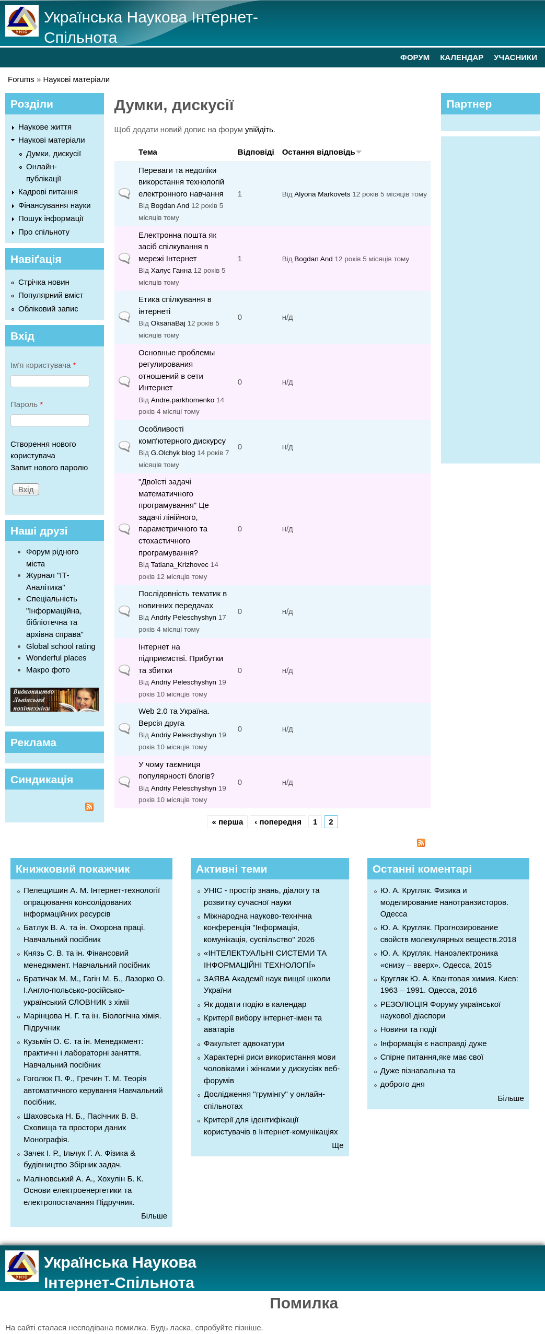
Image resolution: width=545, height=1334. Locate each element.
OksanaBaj (168, 323)
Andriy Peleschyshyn (183, 617)
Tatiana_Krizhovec (179, 565)
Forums (21, 79)
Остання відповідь (322, 151)
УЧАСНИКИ (515, 57)
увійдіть (259, 129)
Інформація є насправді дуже (433, 1043)
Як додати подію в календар (255, 1004)
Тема (147, 151)
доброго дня (402, 1084)
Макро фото (48, 669)
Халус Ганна (171, 270)
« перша (227, 821)
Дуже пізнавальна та (418, 1070)
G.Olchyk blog (173, 453)
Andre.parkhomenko (183, 400)
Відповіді (256, 151)
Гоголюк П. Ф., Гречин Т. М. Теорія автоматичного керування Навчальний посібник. (93, 1090)
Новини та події (408, 1029)
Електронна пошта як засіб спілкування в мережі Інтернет (177, 246)
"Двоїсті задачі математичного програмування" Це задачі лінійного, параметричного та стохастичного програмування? (173, 516)
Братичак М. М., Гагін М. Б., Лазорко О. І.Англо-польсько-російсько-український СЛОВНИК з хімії (94, 990)
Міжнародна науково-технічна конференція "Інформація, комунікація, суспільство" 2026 (259, 927)
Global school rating (61, 646)
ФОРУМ (415, 57)
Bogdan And (170, 206)
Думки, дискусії (53, 153)
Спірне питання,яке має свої (431, 1056)
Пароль (26, 404)
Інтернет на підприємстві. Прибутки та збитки (180, 658)
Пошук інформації (51, 218)
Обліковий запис (48, 308)
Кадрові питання (48, 191)
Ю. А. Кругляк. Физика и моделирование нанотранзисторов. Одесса (444, 902)
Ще (337, 1145)
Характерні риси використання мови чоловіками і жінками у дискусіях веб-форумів (272, 1068)
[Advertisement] (495, 298)
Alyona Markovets (322, 194)
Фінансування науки (54, 205)
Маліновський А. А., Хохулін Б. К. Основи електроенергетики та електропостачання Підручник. (83, 1190)
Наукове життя (45, 126)
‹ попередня (278, 821)
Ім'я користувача (43, 365)
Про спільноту (43, 231)
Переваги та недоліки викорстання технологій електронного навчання (181, 182)
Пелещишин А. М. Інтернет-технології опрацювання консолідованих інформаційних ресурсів (92, 902)
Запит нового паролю (49, 467)
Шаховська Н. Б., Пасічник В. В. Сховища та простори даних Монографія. (81, 1127)
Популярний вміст (51, 295)
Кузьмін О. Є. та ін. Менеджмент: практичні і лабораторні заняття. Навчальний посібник (83, 1053)
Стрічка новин (43, 281)
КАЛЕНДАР (461, 57)
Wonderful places (56, 657)
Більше (154, 1215)
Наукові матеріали (76, 79)
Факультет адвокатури (244, 1043)
